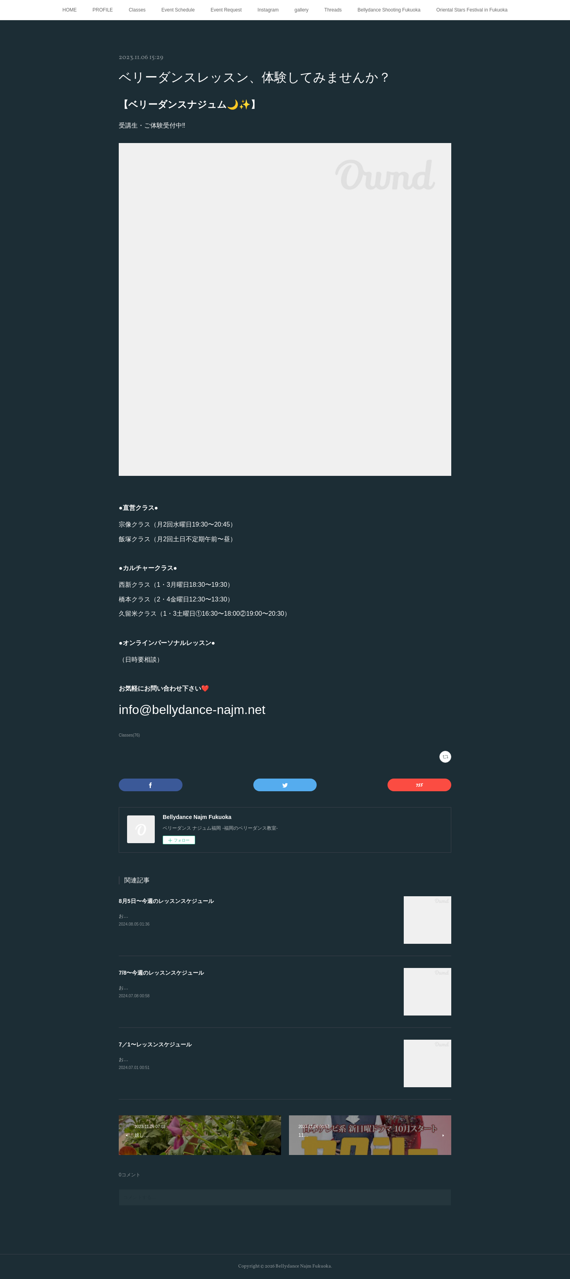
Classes (137, 10)
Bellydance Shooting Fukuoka (388, 10)
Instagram (268, 10)
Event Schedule (178, 10)
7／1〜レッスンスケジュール (155, 1044)
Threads (333, 10)
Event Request (226, 10)
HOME (70, 10)
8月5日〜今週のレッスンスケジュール (166, 901)
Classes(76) (129, 735)
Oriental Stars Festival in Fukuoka (471, 10)
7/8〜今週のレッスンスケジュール (161, 973)
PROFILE (103, 10)
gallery (301, 10)
